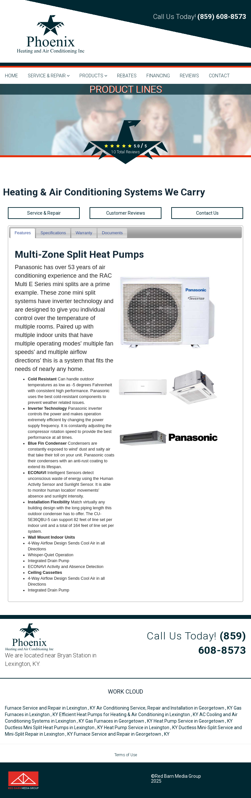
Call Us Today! (199, 17)
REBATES (127, 75)
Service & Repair (44, 213)
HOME (11, 75)
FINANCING (158, 75)
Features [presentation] (23, 233)
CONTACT (219, 75)
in (50, 708)
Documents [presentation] (112, 233)
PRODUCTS (93, 75)
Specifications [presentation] (53, 233)
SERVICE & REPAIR (49, 75)
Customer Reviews (125, 213)
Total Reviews (125, 152)
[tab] (22, 233)
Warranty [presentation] (83, 233)
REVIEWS (189, 75)
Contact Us (207, 213)
